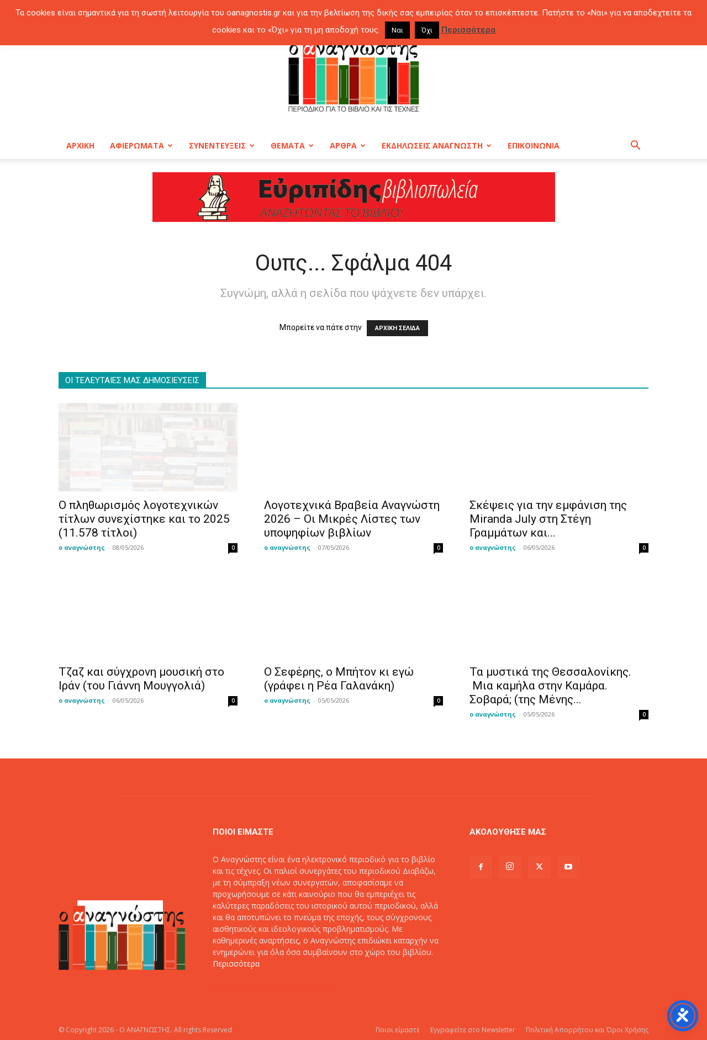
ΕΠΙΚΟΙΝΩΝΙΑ (534, 145)
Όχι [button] (426, 30)
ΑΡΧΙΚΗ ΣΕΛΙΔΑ (397, 328)
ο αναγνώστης (82, 547)
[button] (635, 146)
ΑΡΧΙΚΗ (80, 145)
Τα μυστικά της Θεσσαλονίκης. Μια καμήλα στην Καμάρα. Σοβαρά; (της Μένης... (550, 685)
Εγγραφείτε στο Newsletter (472, 1029)
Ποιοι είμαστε (398, 1029)
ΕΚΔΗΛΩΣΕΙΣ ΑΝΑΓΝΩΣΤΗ (437, 145)
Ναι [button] (397, 30)
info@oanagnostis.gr (298, 986)
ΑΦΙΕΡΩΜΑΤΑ (141, 145)
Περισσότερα (236, 963)
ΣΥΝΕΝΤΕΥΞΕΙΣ (222, 145)
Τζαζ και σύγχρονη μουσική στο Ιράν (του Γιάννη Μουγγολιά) (141, 678)
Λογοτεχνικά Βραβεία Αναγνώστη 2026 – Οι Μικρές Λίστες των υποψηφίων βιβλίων (352, 518)
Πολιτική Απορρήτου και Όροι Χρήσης (587, 1029)
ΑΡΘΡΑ (348, 145)
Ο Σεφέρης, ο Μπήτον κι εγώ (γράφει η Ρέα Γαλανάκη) (339, 678)
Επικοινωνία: (237, 986)
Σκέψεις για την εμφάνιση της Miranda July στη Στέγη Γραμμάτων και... (548, 518)
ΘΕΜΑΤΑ (292, 145)
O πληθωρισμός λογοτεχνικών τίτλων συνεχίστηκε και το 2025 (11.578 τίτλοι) (144, 518)
